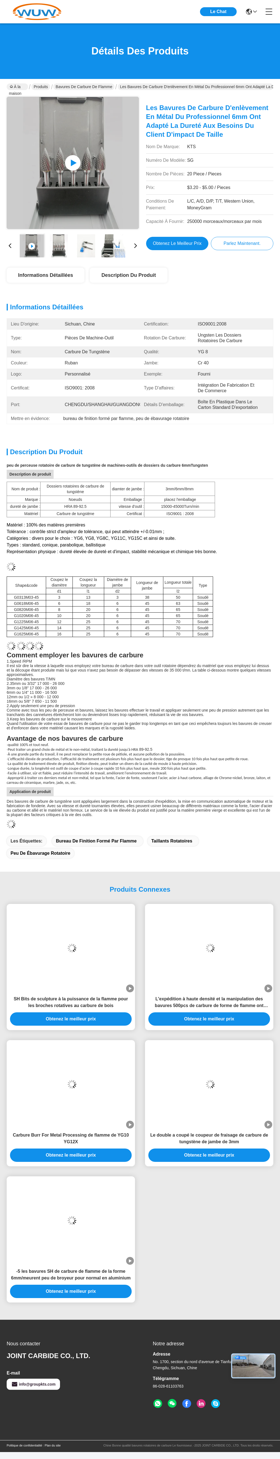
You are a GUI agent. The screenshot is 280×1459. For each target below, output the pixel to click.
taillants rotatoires (171, 841)
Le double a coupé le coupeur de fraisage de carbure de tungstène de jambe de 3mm (209, 1138)
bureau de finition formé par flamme (96, 841)
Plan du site (53, 1445)
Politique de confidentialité (24, 1445)
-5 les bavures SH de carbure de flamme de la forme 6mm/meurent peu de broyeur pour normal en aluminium (71, 1274)
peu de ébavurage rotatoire (40, 853)
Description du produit (128, 275)
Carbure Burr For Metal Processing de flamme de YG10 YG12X (71, 1138)
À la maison (15, 87)
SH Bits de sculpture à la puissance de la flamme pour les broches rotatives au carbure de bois (71, 1002)
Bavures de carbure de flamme (84, 86)
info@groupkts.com (33, 1384)
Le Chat (218, 11)
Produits (41, 86)
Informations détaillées (45, 275)
